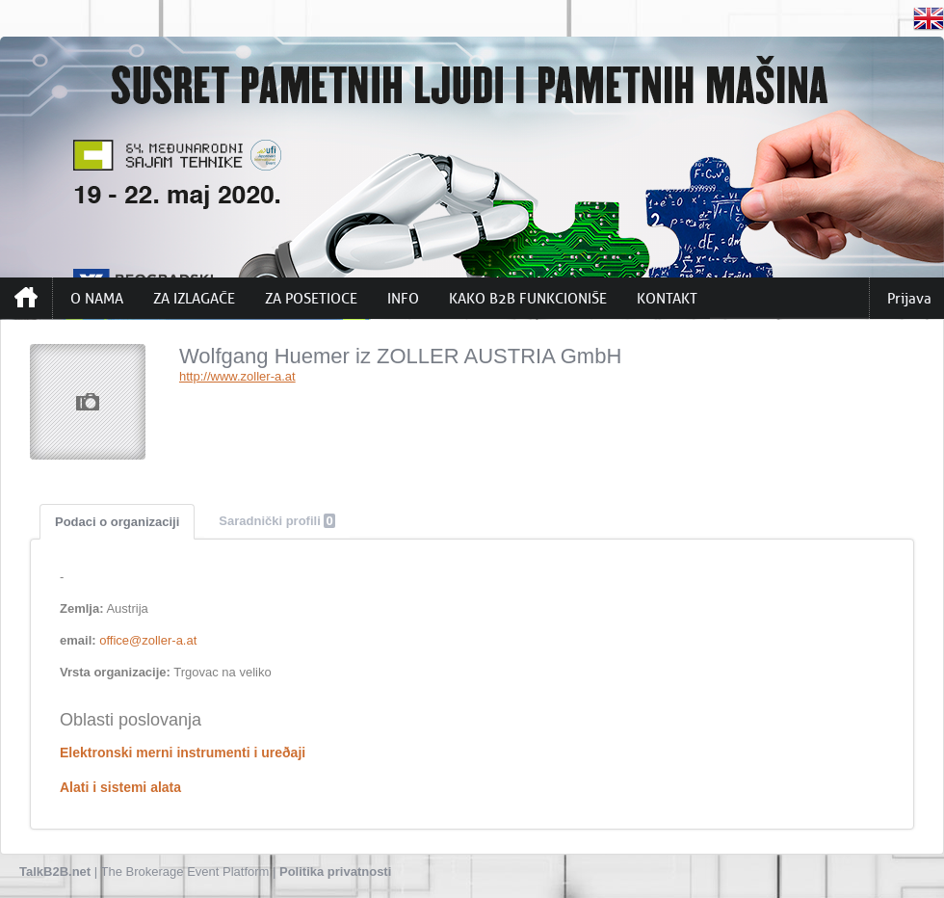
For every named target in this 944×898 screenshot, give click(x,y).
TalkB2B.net (55, 871)
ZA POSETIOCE (311, 298)
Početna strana (26, 297)
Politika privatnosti (335, 871)
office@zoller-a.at (148, 640)
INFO (403, 298)
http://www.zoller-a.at (237, 376)
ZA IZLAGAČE (194, 298)
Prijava (909, 298)
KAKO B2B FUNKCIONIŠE (528, 298)
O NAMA (96, 298)
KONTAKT (667, 298)
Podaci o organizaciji (117, 522)
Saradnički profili (276, 521)
